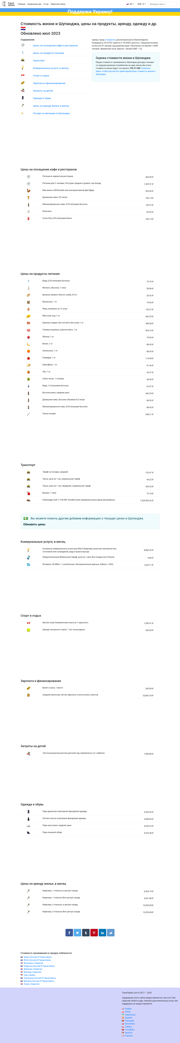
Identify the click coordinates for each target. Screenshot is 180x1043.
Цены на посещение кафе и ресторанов (55, 45)
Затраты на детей (43, 90)
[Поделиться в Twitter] (77, 932)
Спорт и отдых (41, 75)
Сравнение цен (34, 4)
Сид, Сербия (29, 975)
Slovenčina (128, 1024)
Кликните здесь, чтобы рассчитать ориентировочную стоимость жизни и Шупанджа (125, 71)
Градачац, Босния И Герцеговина (39, 966)
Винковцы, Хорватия (33, 963)
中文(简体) (128, 1030)
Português (128, 1021)
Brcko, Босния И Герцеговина (37, 960)
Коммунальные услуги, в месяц (50, 68)
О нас (46, 4)
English (127, 1009)
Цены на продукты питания (48, 53)
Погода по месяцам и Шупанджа (51, 113)
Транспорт (39, 60)
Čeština (127, 1027)
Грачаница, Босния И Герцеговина (40, 978)
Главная (21, 4)
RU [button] (129, 4)
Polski (126, 1012)
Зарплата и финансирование (49, 83)
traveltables (11, 4)
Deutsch (127, 1033)
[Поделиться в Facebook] (69, 932)
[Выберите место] (162, 4)
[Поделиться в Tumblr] (86, 932)
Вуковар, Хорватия (32, 972)
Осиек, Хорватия (31, 984)
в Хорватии (110, 40)
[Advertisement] (90, 144)
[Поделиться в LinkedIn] (102, 932)
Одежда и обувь (42, 98)
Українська (128, 1015)
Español (127, 1018)
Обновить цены (34, 524)
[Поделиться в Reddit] (110, 932)
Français (127, 1036)
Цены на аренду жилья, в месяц (51, 105)
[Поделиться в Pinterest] (94, 932)
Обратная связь (58, 4)
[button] (141, 4)
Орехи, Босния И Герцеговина (38, 957)
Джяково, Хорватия (33, 969)
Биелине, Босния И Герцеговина (39, 981)
